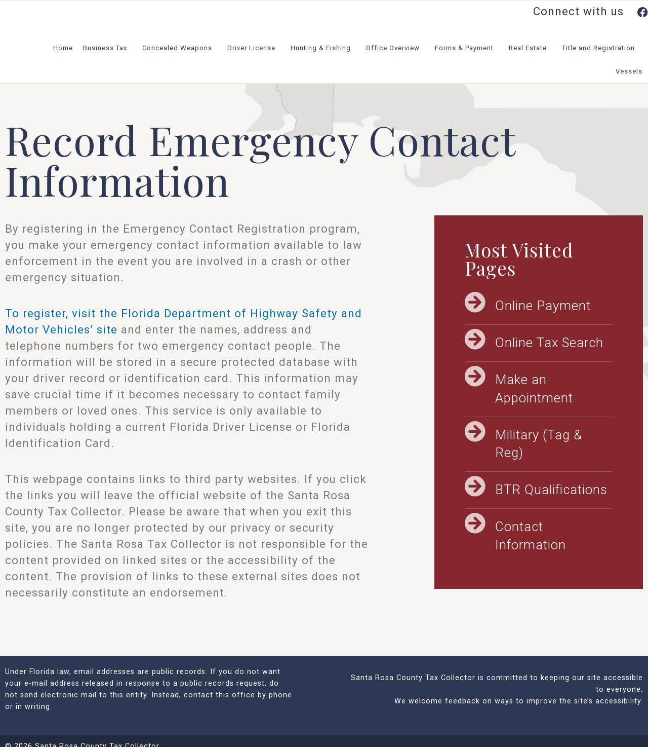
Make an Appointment (534, 388)
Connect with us (590, 11)
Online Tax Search (549, 342)
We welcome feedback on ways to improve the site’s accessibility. (518, 701)
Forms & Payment (467, 48)
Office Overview (395, 48)
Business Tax (107, 48)
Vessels (631, 71)
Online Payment (543, 305)
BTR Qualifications (551, 489)
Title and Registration (601, 48)
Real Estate (530, 48)
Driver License (253, 48)
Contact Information (530, 535)
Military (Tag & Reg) (538, 444)
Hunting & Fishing (323, 48)
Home (63, 48)
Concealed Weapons (179, 48)
